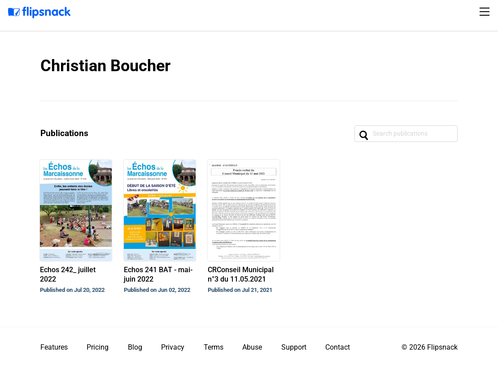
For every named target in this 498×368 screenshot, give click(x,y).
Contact (337, 347)
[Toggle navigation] (486, 11)
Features (54, 347)
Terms (213, 347)
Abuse (252, 347)
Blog (135, 347)
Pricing (98, 347)
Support (293, 347)
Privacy (172, 347)
